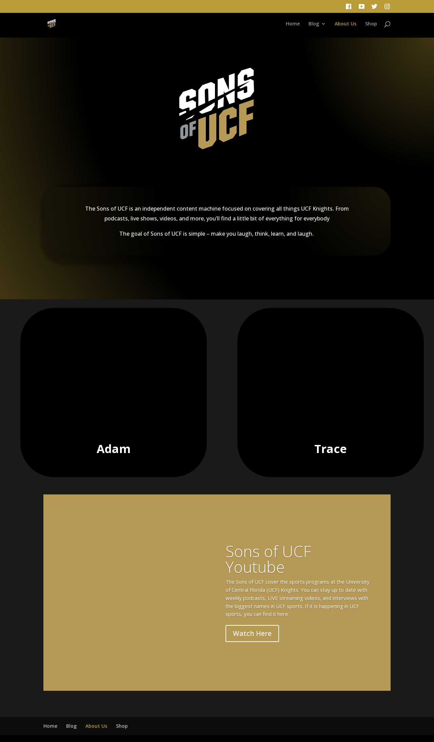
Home (293, 24)
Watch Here (252, 633)
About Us (345, 24)
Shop (371, 24)
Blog (314, 24)
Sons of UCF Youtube (268, 559)
